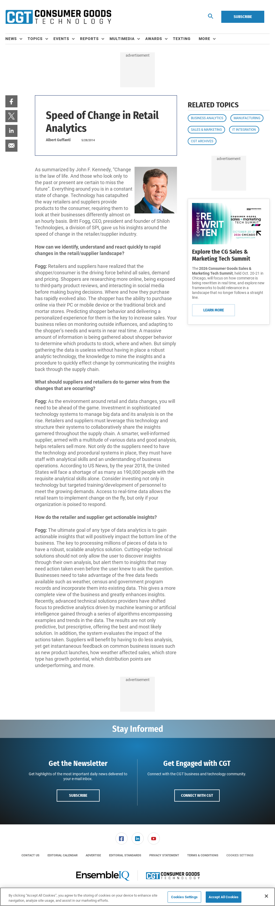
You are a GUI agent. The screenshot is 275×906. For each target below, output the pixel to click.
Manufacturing (247, 118)
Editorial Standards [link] (125, 855)
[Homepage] (58, 17)
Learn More (213, 310)
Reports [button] (89, 39)
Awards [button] (153, 39)
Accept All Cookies (223, 897)
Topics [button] (35, 39)
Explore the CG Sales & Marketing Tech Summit (221, 255)
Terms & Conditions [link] (202, 855)
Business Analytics (207, 118)
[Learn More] (228, 223)
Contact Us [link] (30, 855)
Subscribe (243, 16)
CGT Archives (202, 141)
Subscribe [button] (78, 795)
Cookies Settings (240, 855)
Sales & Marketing (206, 130)
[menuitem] (16, 39)
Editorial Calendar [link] (63, 855)
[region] (137, 896)
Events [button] (61, 39)
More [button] (204, 39)
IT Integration (244, 130)
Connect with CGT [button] (197, 795)
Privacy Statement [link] (164, 855)
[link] (11, 101)
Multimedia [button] (122, 39)
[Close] (266, 896)
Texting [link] (182, 39)
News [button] (11, 39)
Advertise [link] (93, 855)
